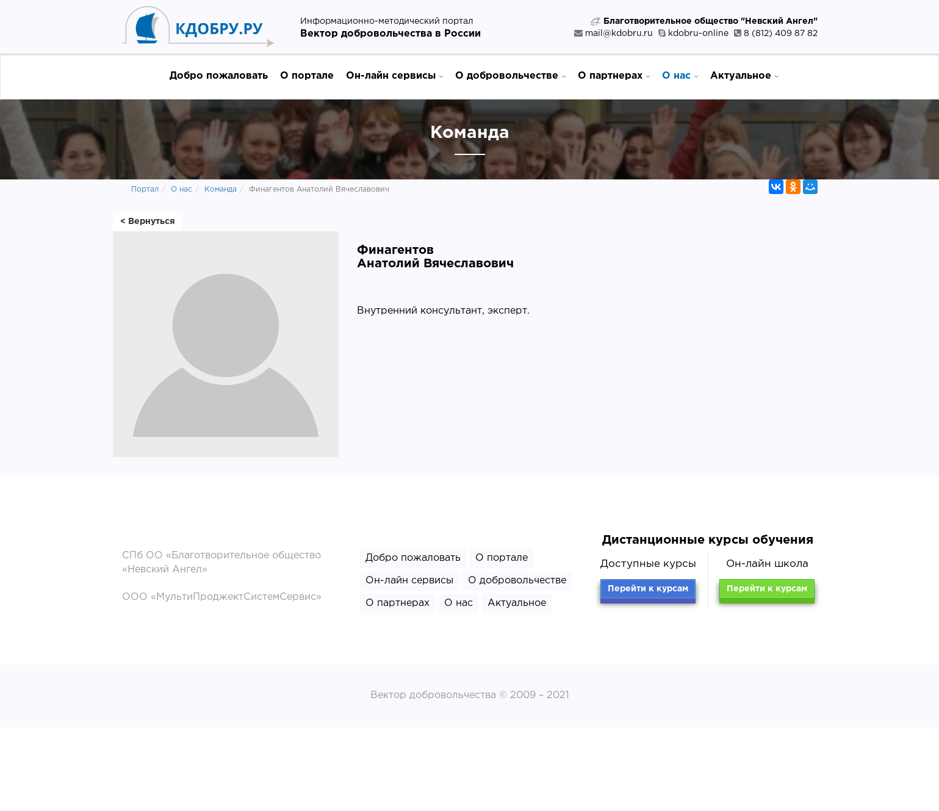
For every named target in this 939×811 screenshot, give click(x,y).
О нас (680, 75)
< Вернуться (147, 221)
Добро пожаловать (219, 76)
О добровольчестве (510, 75)
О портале (307, 76)
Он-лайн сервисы (394, 75)
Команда (220, 189)
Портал (145, 189)
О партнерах (614, 75)
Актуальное (744, 75)
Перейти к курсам (648, 589)
